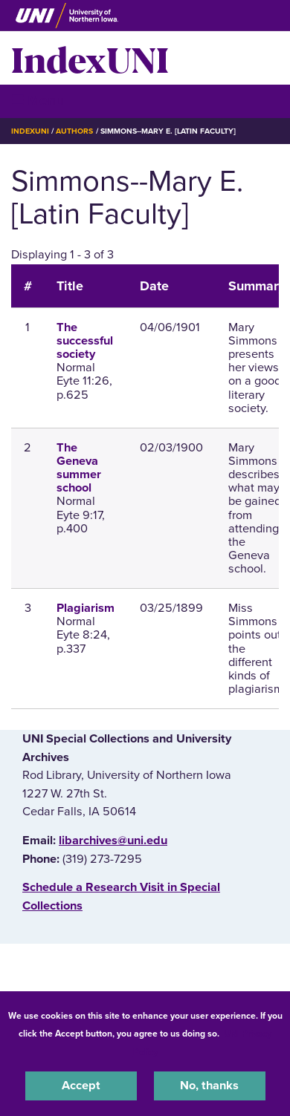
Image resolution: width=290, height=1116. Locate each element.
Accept (81, 1085)
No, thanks (209, 1085)
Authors (74, 131)
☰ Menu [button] (37, 100)
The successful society (85, 341)
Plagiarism (86, 608)
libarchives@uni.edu (113, 840)
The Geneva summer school (79, 468)
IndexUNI (90, 58)
